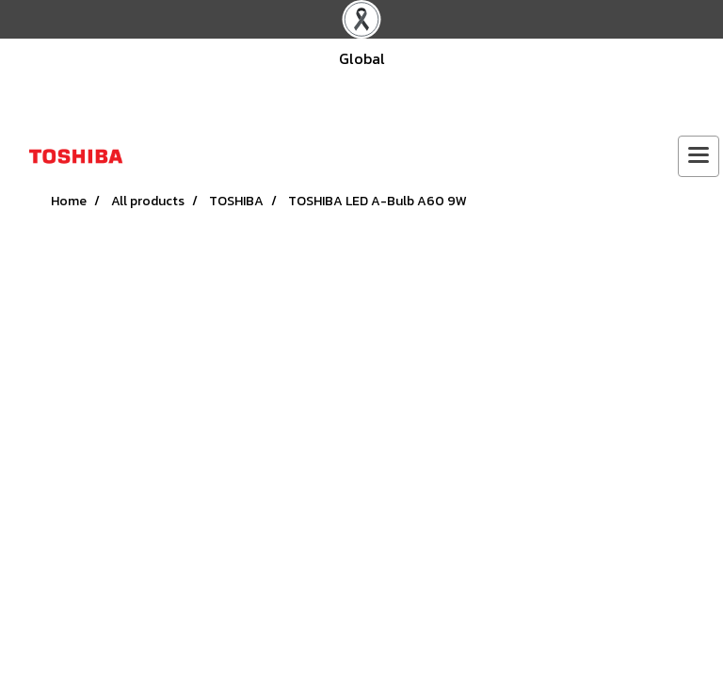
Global (362, 58)
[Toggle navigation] (698, 156)
